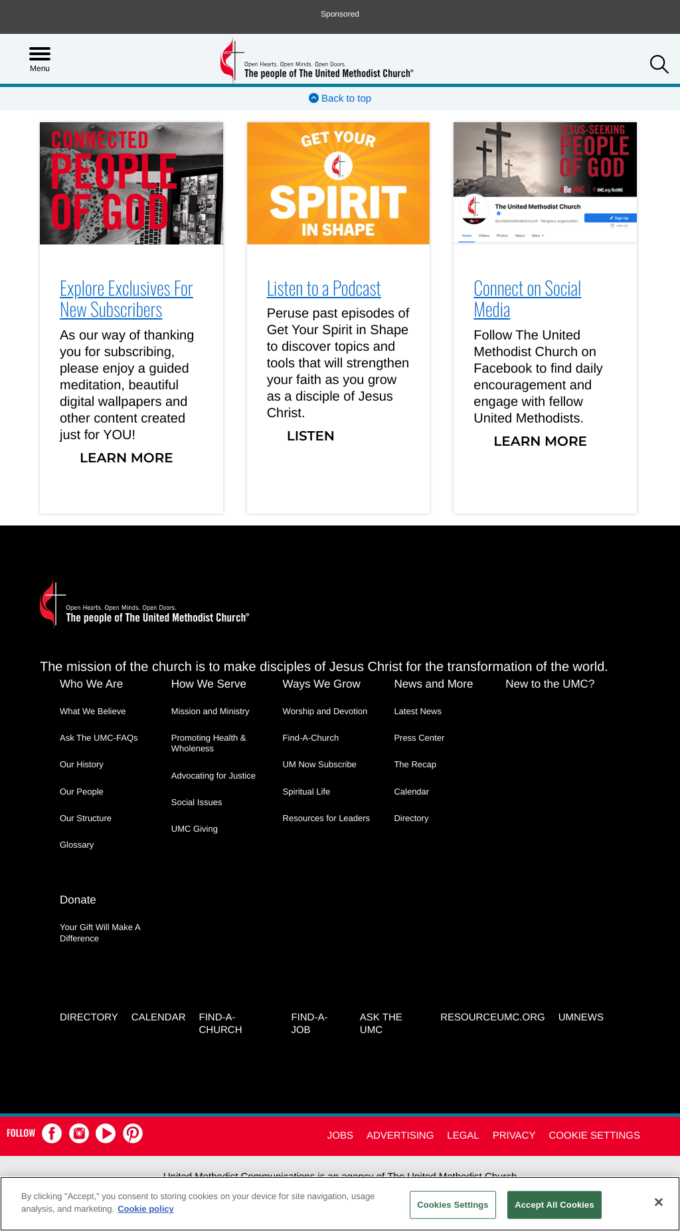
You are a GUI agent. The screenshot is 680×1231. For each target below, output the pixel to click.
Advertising (400, 1135)
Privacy (514, 1135)
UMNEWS (581, 1017)
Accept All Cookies (554, 1205)
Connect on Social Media (527, 299)
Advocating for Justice (213, 776)
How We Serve (208, 684)
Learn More (126, 458)
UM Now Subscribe (320, 764)
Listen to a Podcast (324, 288)
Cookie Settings (594, 1135)
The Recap (415, 764)
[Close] (658, 1201)
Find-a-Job (309, 1024)
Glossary (77, 845)
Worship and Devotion (325, 711)
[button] (659, 66)
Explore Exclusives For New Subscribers (126, 299)
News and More (433, 684)
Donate (78, 900)
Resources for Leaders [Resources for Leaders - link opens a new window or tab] (327, 818)
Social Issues (196, 802)
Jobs (340, 1135)
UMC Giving (194, 829)
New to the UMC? (549, 684)
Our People (82, 792)
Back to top (340, 98)
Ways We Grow (322, 684)
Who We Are (91, 684)
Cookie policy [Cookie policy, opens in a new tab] (146, 1209)
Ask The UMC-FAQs (99, 738)
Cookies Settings (453, 1205)
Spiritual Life (307, 792)
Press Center (419, 738)
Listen (311, 436)
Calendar (411, 792)
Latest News (418, 711)
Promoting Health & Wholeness (208, 743)
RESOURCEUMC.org (492, 1017)
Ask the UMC (381, 1024)
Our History (82, 764)
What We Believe (93, 711)
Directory (411, 818)
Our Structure (86, 818)
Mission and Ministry (210, 711)
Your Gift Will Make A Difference (100, 932)
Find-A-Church (311, 738)
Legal (463, 1135)
